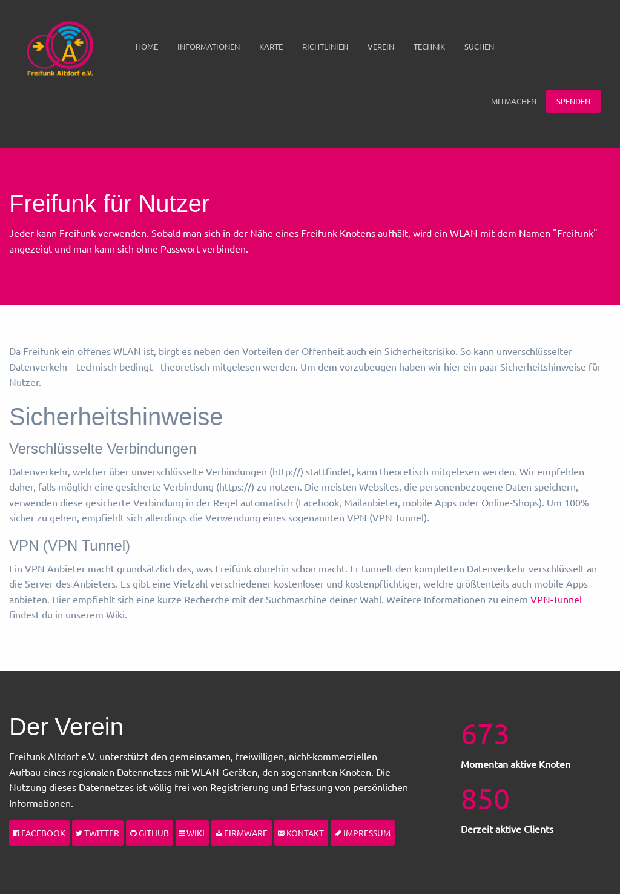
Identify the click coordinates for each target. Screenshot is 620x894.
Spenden (573, 101)
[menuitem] (147, 46)
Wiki (192, 832)
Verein (381, 46)
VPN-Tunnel (556, 599)
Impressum (363, 832)
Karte (271, 46)
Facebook (39, 832)
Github (149, 832)
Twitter (97, 832)
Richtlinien (325, 46)
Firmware (242, 832)
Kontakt (301, 832)
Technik (429, 46)
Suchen (479, 46)
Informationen (208, 46)
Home (147, 46)
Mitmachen (513, 101)
